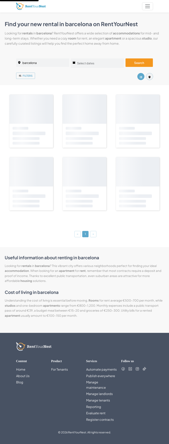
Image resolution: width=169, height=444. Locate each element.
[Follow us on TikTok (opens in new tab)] (144, 369)
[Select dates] (97, 63)
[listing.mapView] (149, 76)
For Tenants (59, 369)
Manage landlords (99, 394)
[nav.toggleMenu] (147, 6)
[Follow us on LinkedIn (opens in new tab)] (130, 369)
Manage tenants (98, 400)
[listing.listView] (140, 76)
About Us (23, 376)
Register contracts (100, 419)
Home (20, 369)
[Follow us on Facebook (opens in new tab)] (123, 369)
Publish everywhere (100, 376)
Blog (19, 382)
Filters (25, 75)
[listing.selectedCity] (42, 62)
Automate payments (101, 369)
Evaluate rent (95, 413)
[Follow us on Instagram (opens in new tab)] (137, 369)
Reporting (93, 407)
